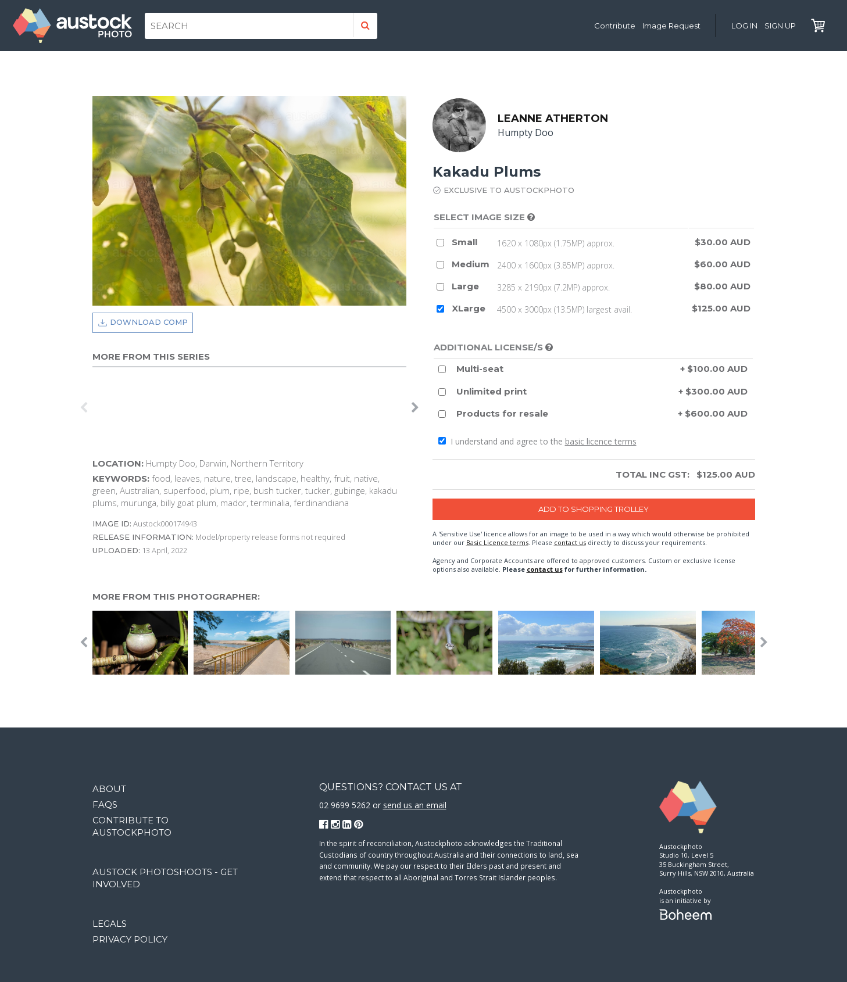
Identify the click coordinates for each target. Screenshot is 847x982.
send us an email (414, 805)
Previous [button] (84, 408)
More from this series (151, 356)
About (109, 788)
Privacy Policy (129, 939)
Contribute (614, 25)
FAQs (104, 804)
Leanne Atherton (553, 118)
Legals (109, 923)
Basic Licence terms (497, 542)
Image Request (671, 25)
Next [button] (415, 408)
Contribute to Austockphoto (131, 826)
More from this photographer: (176, 597)
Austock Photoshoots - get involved (165, 878)
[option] (95, 408)
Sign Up (780, 25)
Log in (744, 25)
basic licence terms (601, 441)
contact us (570, 542)
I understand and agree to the (537, 441)
